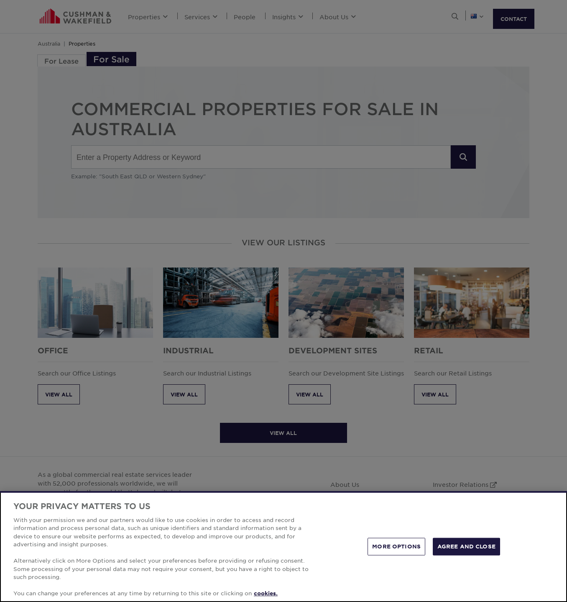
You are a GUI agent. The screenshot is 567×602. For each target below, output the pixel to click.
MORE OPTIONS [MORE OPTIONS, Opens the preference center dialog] (396, 546)
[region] (283, 546)
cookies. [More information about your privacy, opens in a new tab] (266, 593)
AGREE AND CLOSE (466, 546)
